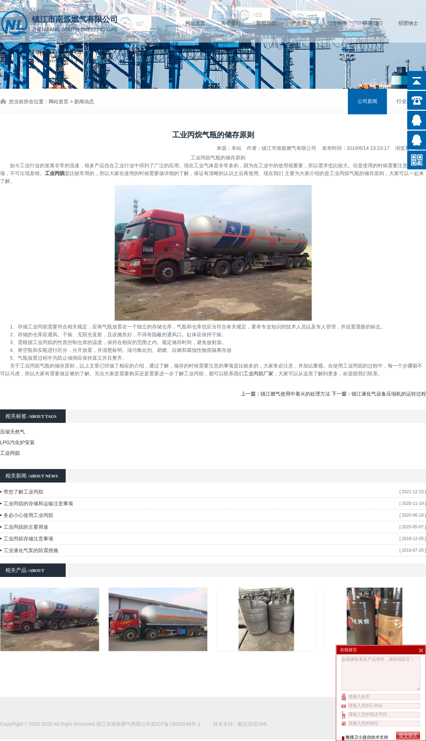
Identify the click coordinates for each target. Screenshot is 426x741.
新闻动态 (266, 23)
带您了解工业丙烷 (23, 491)
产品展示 (302, 23)
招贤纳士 (408, 23)
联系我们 (373, 23)
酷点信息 (248, 703)
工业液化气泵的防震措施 (31, 550)
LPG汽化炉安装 (17, 442)
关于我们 (231, 23)
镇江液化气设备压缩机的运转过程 (388, 393)
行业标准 (337, 23)
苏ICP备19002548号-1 (176, 703)
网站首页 (195, 23)
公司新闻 (367, 101)
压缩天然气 (12, 431)
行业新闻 (406, 101)
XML (263, 703)
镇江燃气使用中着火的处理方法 (295, 393)
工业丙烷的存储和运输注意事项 (38, 503)
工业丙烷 (10, 453)
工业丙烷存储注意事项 (28, 538)
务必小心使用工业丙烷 (28, 515)
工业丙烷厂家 (258, 373)
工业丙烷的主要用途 (26, 526)
